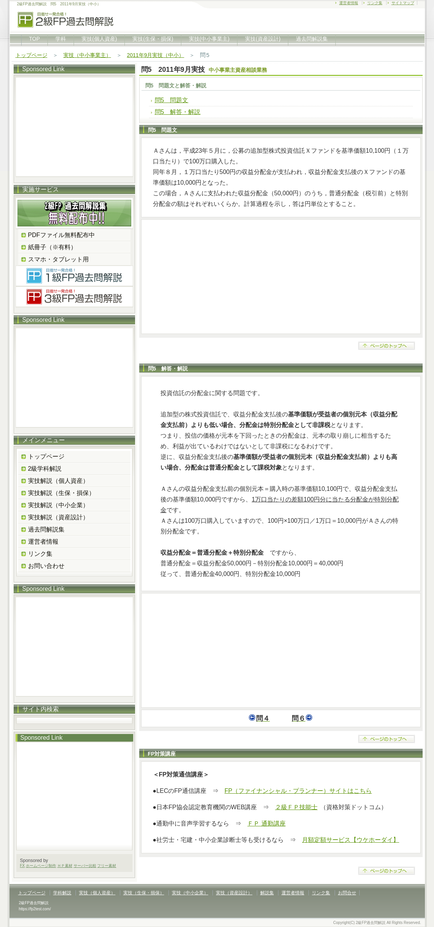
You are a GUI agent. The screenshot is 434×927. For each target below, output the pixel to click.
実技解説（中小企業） (58, 505)
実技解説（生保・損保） (61, 493)
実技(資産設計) (262, 39)
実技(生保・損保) (152, 39)
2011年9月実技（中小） (155, 55)
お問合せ (347, 892)
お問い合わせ (46, 566)
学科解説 (62, 892)
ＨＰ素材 (64, 866)
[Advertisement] (281, 276)
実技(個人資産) (99, 39)
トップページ (31, 55)
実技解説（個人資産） (58, 481)
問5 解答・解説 (178, 112)
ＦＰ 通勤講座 (266, 823)
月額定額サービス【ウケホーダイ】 (350, 840)
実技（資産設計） (234, 892)
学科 (60, 39)
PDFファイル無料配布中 (61, 235)
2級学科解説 (45, 468)
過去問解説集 (312, 39)
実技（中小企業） (190, 892)
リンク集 (374, 3)
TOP (34, 39)
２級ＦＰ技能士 (296, 807)
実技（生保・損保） (143, 892)
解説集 (267, 892)
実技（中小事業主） (87, 55)
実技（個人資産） (97, 892)
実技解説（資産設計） (58, 517)
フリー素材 (106, 866)
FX (22, 866)
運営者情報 (348, 3)
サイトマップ (403, 3)
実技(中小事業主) (209, 39)
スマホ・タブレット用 (58, 259)
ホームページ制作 (41, 866)
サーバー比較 (85, 866)
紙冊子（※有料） (52, 247)
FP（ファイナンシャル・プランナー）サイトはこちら (298, 791)
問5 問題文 (172, 100)
